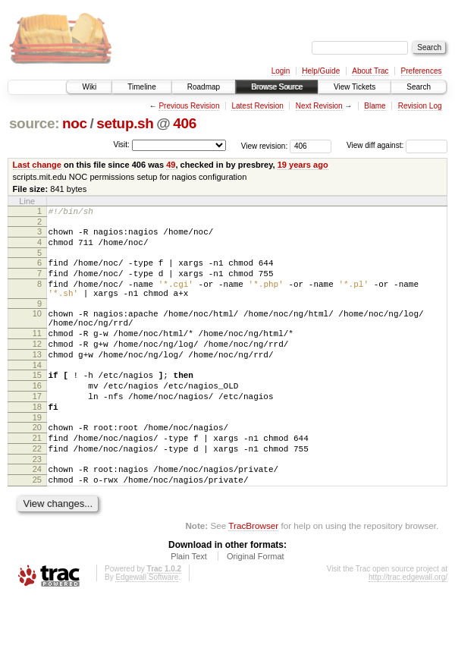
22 (37, 489)
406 (184, 123)
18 (37, 440)
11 (37, 353)
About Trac (370, 71)
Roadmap (203, 87)
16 (37, 415)
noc (74, 123)
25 (37, 525)
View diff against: (397, 145)
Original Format (255, 604)
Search (418, 87)
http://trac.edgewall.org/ (408, 625)
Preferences (421, 71)
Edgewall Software (146, 625)
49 (170, 164)
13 (37, 379)
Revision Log (420, 106)
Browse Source (277, 87)
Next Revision (319, 106)
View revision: (264, 145)
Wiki (89, 87)
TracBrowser (253, 573)
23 (37, 502)
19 (37, 453)
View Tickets (354, 87)
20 (37, 463)
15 (37, 402)
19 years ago (303, 164)
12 (37, 366)
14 (37, 392)
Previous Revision (188, 106)
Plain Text (189, 604)
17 (37, 428)
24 (37, 512)
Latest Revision (257, 106)
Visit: (121, 144)
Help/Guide (321, 71)
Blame (374, 106)
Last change (37, 164)
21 (37, 476)
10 (37, 329)
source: (34, 123)
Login (280, 71)
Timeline (141, 87)
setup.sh (124, 123)
